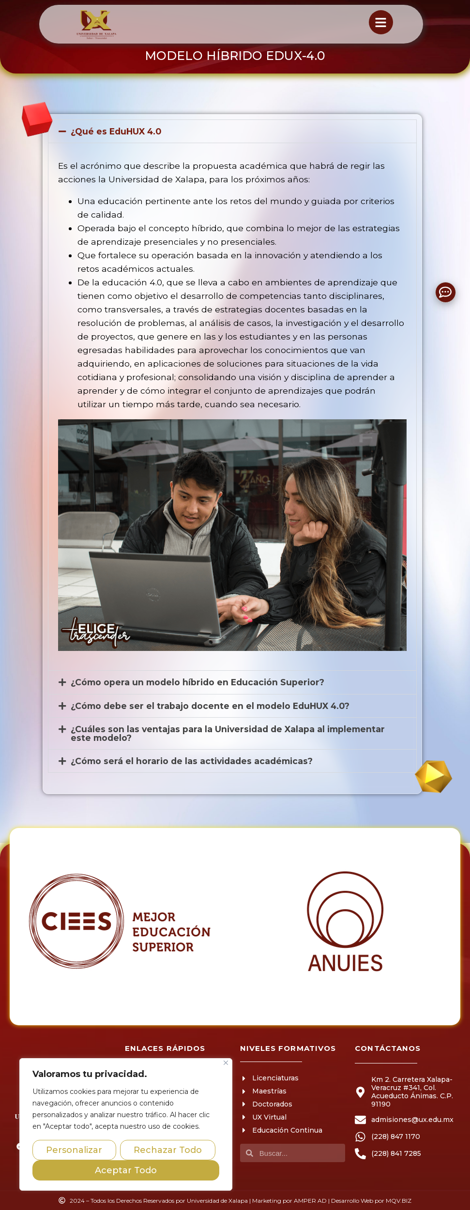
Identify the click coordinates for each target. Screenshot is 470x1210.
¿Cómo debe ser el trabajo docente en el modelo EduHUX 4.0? (210, 706)
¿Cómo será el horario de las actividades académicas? (192, 761)
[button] (232, 131)
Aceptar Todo (126, 1170)
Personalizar (74, 1150)
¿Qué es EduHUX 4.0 (116, 131)
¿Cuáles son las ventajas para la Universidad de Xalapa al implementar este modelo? (228, 733)
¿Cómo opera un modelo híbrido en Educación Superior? (197, 682)
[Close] (226, 1063)
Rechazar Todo (168, 1150)
